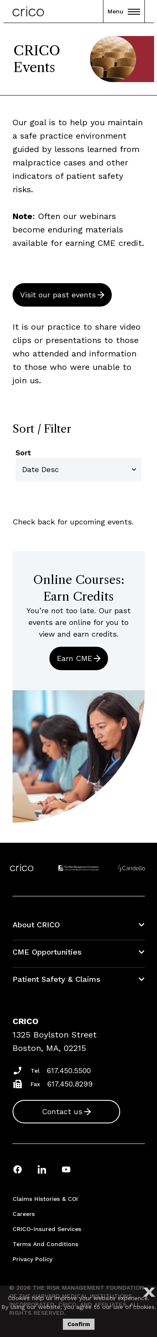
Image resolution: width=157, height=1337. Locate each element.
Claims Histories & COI (45, 1198)
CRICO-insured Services (47, 1229)
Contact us (62, 1111)
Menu (124, 11)
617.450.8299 (70, 1083)
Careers (24, 1214)
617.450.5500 (69, 1070)
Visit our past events (58, 294)
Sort (23, 452)
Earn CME (74, 658)
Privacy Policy (32, 1259)
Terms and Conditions (45, 1244)
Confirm (78, 1324)
